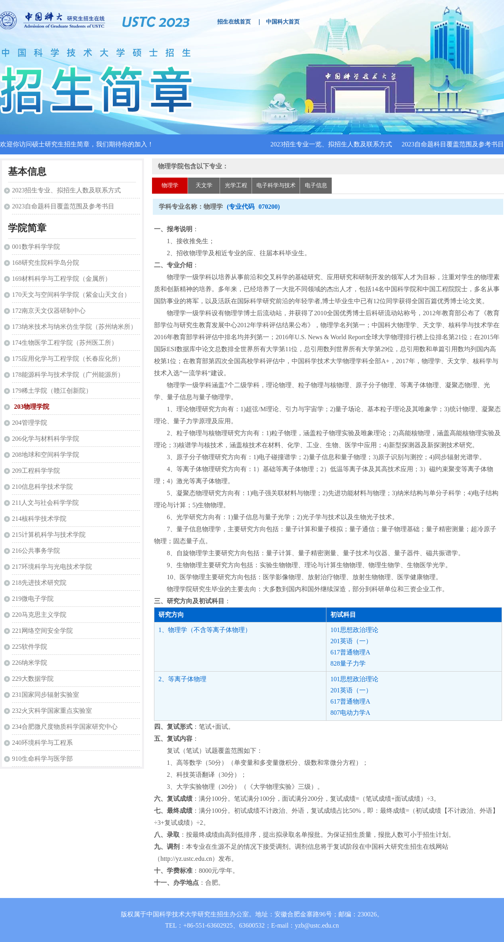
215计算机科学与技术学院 (49, 534)
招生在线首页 (234, 22)
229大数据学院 (33, 678)
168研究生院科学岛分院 (45, 262)
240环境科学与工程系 (42, 742)
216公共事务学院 (36, 550)
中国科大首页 (283, 22)
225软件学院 (29, 646)
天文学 (204, 185)
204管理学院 (29, 422)
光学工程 (236, 185)
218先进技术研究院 (39, 582)
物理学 (170, 185)
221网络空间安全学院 (42, 630)
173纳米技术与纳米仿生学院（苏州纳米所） (74, 326)
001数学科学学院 (36, 246)
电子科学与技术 (276, 185)
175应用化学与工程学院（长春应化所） (68, 358)
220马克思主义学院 (39, 614)
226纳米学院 (29, 662)
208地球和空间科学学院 (45, 454)
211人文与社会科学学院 (45, 502)
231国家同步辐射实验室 (45, 694)
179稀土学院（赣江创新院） (52, 390)
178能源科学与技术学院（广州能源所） (68, 374)
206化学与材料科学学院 (45, 438)
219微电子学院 (33, 598)
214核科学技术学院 (39, 518)
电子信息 (316, 185)
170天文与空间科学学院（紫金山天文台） (71, 294)
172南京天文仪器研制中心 (49, 310)
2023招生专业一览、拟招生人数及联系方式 (331, 144)
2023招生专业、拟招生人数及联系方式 (66, 190)
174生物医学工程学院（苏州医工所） (65, 342)
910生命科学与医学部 (42, 758)
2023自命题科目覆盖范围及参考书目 (453, 144)
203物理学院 (31, 406)
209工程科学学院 (36, 470)
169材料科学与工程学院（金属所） (61, 278)
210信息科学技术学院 (42, 486)
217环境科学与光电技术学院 (52, 566)
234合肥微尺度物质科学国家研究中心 (65, 726)
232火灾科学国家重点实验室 (52, 710)
